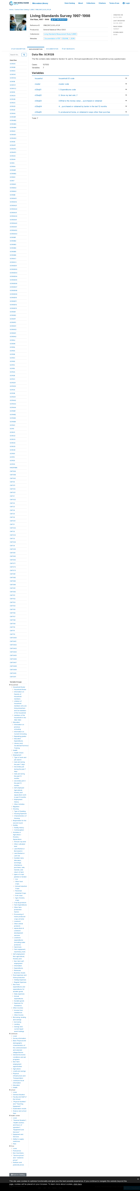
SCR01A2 (13, 77)
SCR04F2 (13, 148)
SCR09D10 (13, 297)
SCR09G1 (13, 325)
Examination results (19, 1108)
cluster (37, 84)
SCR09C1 (13, 258)
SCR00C (13, 70)
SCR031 (12, 432)
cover (15, 1035)
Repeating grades (20, 736)
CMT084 (13, 584)
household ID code (66, 78)
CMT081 (12, 573)
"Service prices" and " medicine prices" (18, 1157)
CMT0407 (13, 662)
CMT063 (13, 559)
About (80, 3)
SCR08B (12, 194)
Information (18, 965)
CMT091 (12, 588)
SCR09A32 (13, 216)
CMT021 (12, 492)
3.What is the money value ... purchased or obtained (80, 100)
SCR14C (12, 425)
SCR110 (12, 457)
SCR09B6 (13, 255)
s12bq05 (38, 112)
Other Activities (19, 804)
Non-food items (18, 1153)
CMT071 (12, 563)
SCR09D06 (13, 283)
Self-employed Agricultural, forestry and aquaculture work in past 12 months (20, 792)
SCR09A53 (13, 233)
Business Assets (19, 972)
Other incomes (18, 1007)
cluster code (64, 84)
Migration (16, 806)
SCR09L (12, 347)
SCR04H (12, 159)
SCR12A (12, 371)
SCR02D (12, 106)
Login (126, 3)
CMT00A (13, 471)
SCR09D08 (13, 290)
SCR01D (12, 92)
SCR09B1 (13, 237)
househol (39, 78)
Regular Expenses (20, 982)
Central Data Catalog (22, 9)
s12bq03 (38, 100)
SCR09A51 (13, 226)
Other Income (18, 1014)
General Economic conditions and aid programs (19, 1056)
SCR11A (12, 364)
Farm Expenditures (20, 904)
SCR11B (12, 368)
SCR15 (12, 428)
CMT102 (12, 598)
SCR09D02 (13, 269)
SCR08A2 (13, 187)
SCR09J (12, 340)
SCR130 (12, 464)
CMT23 (12, 506)
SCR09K (12, 343)
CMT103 (12, 602)
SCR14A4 (13, 407)
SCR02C (13, 102)
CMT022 (13, 499)
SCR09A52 (13, 230)
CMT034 (13, 542)
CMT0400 (13, 637)
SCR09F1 (13, 318)
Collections (90, 3)
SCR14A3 (13, 403)
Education (16, 722)
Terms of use (114, 3)
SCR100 (12, 453)
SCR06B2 (13, 173)
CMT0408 (13, 665)
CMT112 (12, 634)
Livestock (17, 921)
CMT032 (13, 527)
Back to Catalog (18, 1174)
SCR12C (12, 379)
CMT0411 (13, 676)
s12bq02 (38, 95)
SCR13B (12, 393)
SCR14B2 (13, 414)
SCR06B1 (13, 170)
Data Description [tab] (35, 49)
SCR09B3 (13, 244)
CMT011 (12, 485)
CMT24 (12, 510)
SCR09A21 (13, 205)
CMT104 (12, 605)
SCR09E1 (13, 311)
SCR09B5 (13, 251)
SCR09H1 (13, 332)
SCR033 (12, 439)
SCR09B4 (13, 247)
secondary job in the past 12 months (20, 783)
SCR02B (12, 99)
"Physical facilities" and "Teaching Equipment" (19, 1103)
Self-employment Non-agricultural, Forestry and (19, 956)
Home (11, 9)
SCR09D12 (13, 304)
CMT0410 (13, 673)
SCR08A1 (13, 184)
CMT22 (12, 503)
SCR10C (12, 357)
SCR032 (12, 435)
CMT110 (12, 627)
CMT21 (12, 495)
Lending (17, 1024)
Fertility (15, 825)
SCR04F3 (13, 152)
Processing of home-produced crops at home (19, 916)
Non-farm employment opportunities (17, 1063)
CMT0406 (13, 659)
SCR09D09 (13, 294)
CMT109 (12, 623)
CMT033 (13, 534)
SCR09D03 (13, 272)
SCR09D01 (13, 265)
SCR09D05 (13, 279)
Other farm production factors (18, 909)
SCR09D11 (13, 301)
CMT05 (12, 481)
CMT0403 (13, 648)
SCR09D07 (13, 286)
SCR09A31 (13, 212)
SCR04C (13, 131)
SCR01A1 (13, 74)
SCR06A (12, 166)
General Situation (19, 1094)
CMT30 (12, 517)
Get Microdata (59, 19)
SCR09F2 (13, 322)
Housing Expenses (20, 813)
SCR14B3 (13, 418)
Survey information (19, 1038)
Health (15, 750)
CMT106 (12, 612)
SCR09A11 (13, 198)
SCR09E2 (13, 315)
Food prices (17, 1150)
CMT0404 (13, 651)
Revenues (17, 970)
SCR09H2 (13, 336)
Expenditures (18, 968)
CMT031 (12, 520)
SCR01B (12, 81)
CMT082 (13, 577)
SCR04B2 (13, 120)
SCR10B (12, 354)
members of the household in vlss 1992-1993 (20, 717)
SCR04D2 (13, 138)
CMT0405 (13, 655)
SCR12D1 (13, 382)
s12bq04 (38, 106)
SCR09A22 (13, 208)
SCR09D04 (13, 276)
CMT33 (12, 538)
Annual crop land (20, 841)
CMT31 (12, 524)
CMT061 (12, 552)
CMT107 (12, 616)
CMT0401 (13, 641)
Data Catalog (70, 3)
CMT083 (13, 581)
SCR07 (12, 180)
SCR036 (12, 449)
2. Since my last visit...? (68, 95)
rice (16, 879)
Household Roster (19, 687)
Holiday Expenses (20, 979)
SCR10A (12, 350)
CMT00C (13, 478)
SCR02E (12, 109)
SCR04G (13, 155)
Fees (14, 1143)
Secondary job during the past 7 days (20, 768)
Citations (102, 3)
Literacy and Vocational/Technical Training (21, 745)
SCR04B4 (13, 127)
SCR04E (12, 141)
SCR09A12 (13, 201)
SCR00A (12, 63)
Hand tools (17, 947)
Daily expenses (19, 993)
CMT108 (12, 620)
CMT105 (12, 609)
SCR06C (13, 177)
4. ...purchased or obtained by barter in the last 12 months (83, 106)
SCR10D (12, 361)
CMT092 (13, 591)
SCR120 (12, 460)
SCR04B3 (13, 124)
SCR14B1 (13, 410)
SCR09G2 (13, 329)
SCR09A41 (13, 219)
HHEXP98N (13, 467)
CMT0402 (13, 644)
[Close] (138, 1179)
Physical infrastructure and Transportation (19, 1075)
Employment (17, 755)
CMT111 (12, 630)
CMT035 (13, 549)
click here (78, 1184)
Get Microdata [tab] (68, 48)
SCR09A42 (13, 223)
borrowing (17, 1021)
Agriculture (17, 1068)
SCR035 (12, 446)
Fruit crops (19, 895)
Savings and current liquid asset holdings (19, 1028)
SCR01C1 (13, 85)
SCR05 (12, 162)
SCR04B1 (13, 116)
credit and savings (19, 1071)
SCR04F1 (13, 145)
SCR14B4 (13, 421)
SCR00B (12, 67)
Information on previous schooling (19, 726)
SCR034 (12, 442)
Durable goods (19, 1000)
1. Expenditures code (67, 89)
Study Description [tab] (18, 48)
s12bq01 (38, 89)
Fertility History (19, 827)
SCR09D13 (13, 308)
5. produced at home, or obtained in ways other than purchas (84, 112)
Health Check (18, 752)
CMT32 (12, 531)
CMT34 (12, 545)
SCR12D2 (13, 386)
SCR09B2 (13, 240)
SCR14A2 (13, 400)
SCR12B (12, 375)
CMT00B (13, 474)
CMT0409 (13, 669)
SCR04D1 (13, 134)
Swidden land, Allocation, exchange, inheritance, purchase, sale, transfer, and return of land (19, 865)
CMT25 (12, 513)
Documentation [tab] (52, 48)
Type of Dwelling (20, 811)
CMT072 (13, 566)
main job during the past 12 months (19, 775)
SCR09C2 (13, 262)
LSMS (32, 9)
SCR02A (12, 95)
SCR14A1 (13, 396)
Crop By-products (20, 902)
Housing (16, 808)
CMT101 (12, 595)
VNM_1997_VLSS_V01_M (43, 9)
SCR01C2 (13, 88)
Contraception (19, 829)
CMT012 (12, 488)
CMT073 (13, 570)
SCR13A (12, 389)
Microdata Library (40, 3)
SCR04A (12, 113)
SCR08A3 (13, 191)
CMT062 (13, 556)
